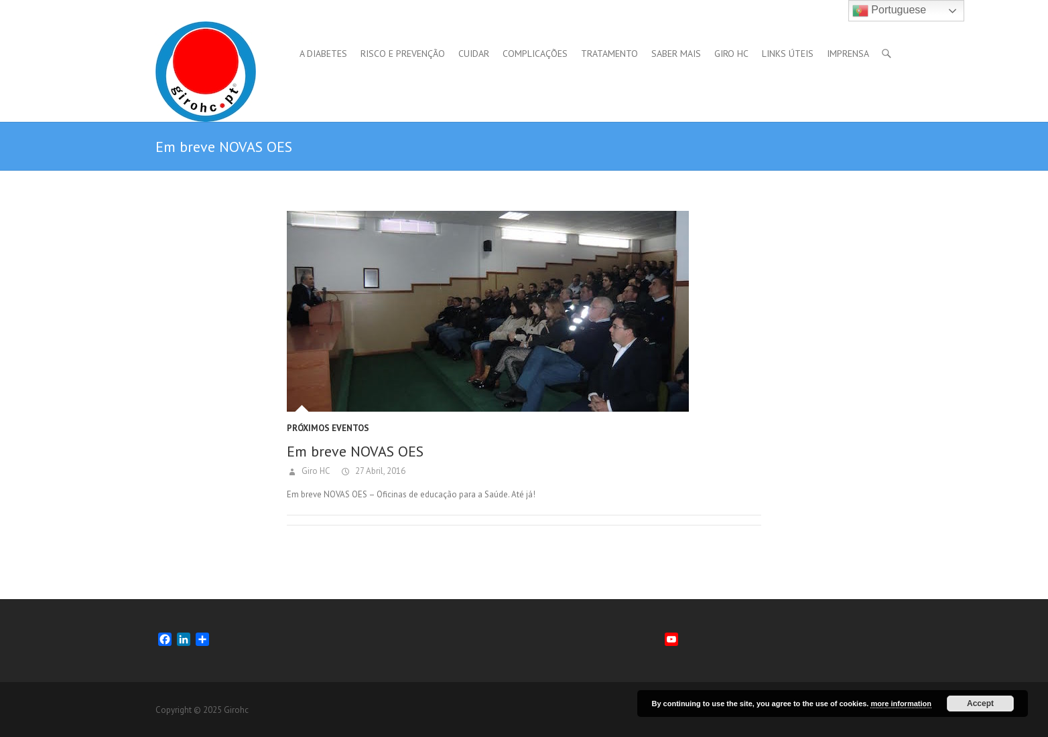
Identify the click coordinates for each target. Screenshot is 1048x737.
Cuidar (473, 54)
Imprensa (848, 54)
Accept (980, 703)
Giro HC (315, 471)
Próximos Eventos (328, 428)
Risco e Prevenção (403, 54)
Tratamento (609, 54)
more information (900, 704)
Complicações (535, 54)
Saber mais (676, 54)
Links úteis (787, 54)
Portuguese (889, 11)
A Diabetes (323, 54)
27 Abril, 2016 (379, 471)
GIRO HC (731, 54)
